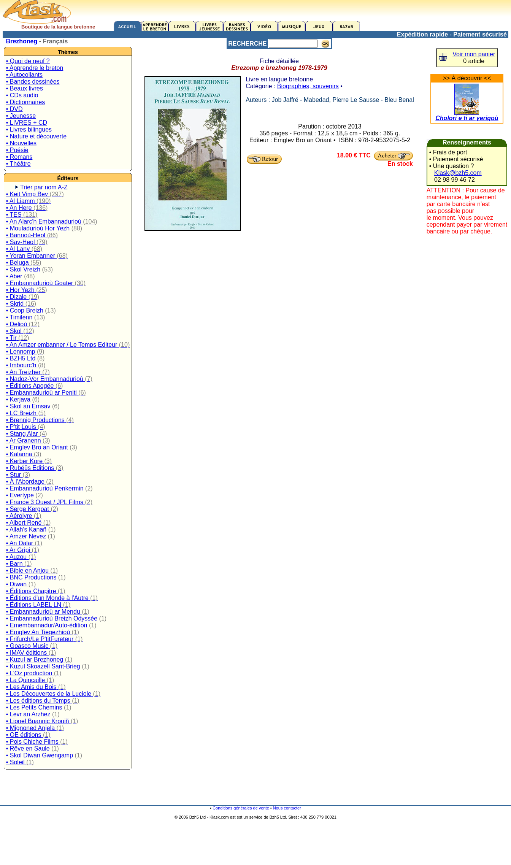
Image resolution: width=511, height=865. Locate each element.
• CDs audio (22, 95)
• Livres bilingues (29, 129)
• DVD (14, 109)
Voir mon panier (473, 54)
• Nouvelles (21, 143)
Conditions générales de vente (241, 808)
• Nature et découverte (36, 136)
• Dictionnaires (25, 102)
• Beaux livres (24, 88)
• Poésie (17, 150)
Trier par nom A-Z (44, 187)
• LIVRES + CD (26, 122)
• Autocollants (24, 74)
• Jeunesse (21, 116)
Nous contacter (287, 808)
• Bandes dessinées (33, 81)
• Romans (19, 157)
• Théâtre (18, 163)
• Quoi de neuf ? (28, 61)
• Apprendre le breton (34, 68)
